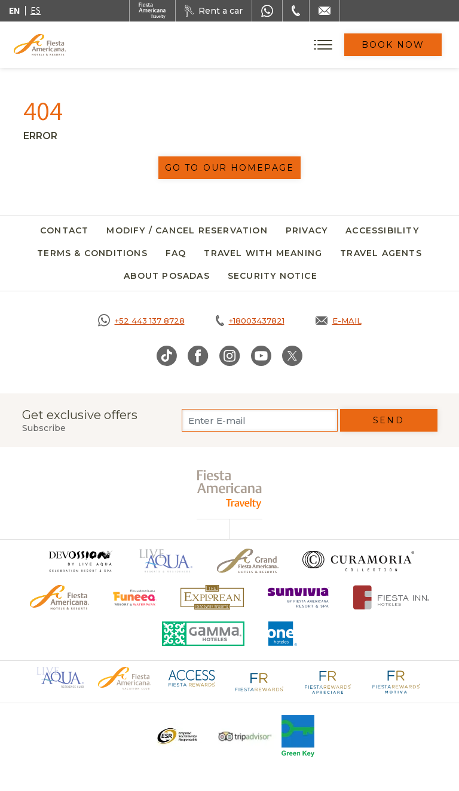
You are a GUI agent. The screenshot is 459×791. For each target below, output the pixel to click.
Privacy (307, 230)
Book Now (393, 44)
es (35, 10)
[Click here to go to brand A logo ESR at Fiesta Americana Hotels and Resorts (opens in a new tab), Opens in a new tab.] (177, 736)
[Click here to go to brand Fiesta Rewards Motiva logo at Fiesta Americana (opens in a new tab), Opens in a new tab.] (396, 681)
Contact (64, 230)
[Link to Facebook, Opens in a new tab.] (198, 356)
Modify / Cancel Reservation (186, 230)
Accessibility (382, 230)
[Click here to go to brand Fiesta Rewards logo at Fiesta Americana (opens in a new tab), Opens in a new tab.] (259, 681)
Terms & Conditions (92, 253)
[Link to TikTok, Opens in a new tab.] (167, 356)
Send (388, 420)
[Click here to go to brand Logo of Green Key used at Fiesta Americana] (297, 736)
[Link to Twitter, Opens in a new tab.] (292, 356)
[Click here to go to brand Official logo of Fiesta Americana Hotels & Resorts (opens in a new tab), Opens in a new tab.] (124, 677)
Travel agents (381, 253)
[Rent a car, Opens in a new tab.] (214, 10)
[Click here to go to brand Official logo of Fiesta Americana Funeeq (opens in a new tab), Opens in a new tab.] (135, 597)
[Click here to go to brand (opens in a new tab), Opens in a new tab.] (80, 561)
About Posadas (167, 275)
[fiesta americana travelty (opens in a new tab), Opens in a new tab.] (230, 489)
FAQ (176, 253)
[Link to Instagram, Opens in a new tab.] (229, 356)
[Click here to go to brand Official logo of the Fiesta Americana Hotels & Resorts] (59, 597)
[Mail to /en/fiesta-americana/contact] (324, 10)
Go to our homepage (229, 167)
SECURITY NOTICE (272, 275)
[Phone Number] (296, 10)
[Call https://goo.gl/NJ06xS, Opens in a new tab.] (141, 320)
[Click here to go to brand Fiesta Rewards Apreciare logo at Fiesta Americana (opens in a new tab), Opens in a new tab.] (327, 681)
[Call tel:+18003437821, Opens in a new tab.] (250, 320)
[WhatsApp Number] (267, 10)
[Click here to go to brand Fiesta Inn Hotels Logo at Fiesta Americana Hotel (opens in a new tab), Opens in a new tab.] (391, 597)
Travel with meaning (263, 253)
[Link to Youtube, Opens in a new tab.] (261, 356)
